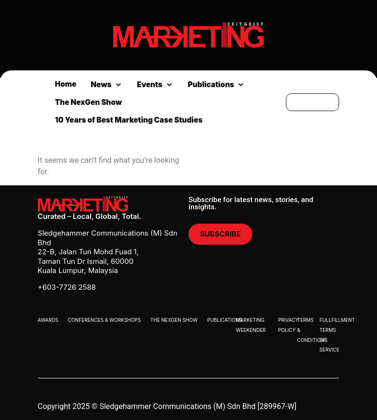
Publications (224, 320)
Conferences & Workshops (104, 320)
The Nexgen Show (174, 320)
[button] (106, 84)
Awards (48, 320)
